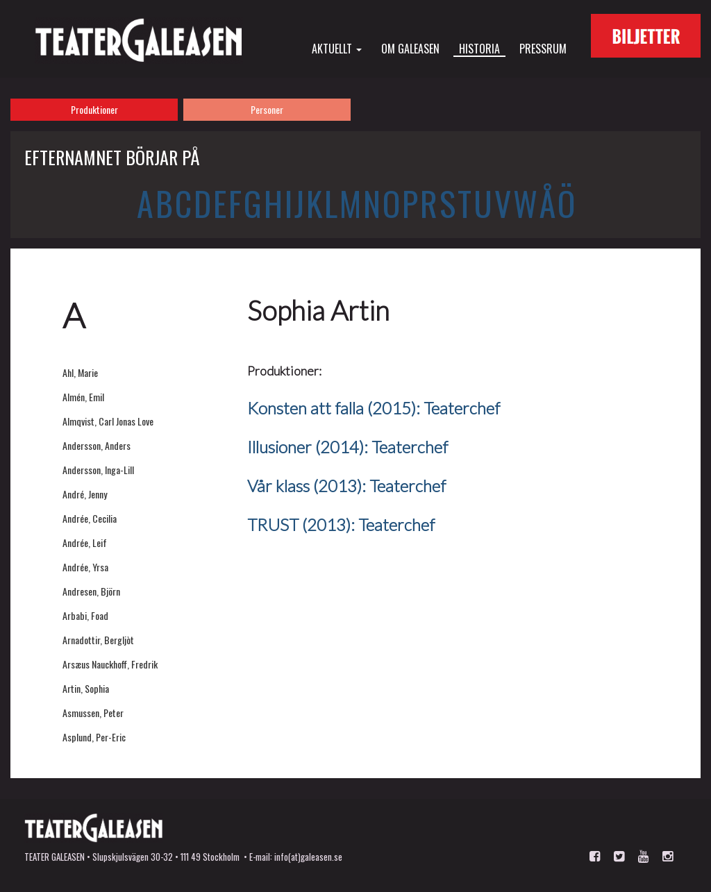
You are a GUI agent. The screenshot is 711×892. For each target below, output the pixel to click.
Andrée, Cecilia (89, 518)
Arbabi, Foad (85, 615)
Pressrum (543, 48)
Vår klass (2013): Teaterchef (346, 486)
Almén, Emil (83, 396)
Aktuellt (337, 48)
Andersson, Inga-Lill (98, 469)
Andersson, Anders (96, 445)
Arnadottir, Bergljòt (98, 639)
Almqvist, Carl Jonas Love (107, 421)
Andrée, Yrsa (85, 566)
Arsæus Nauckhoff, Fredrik (110, 664)
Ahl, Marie (80, 372)
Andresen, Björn (91, 591)
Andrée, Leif (84, 542)
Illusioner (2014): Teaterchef (347, 447)
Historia (479, 48)
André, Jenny (84, 494)
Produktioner (94, 109)
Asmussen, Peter (93, 712)
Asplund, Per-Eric (94, 737)
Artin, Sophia (85, 688)
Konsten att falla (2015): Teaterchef (373, 408)
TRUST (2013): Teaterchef (341, 524)
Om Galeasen (410, 48)
